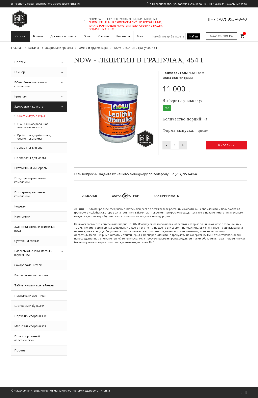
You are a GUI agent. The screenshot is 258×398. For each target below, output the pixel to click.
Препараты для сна (28, 147)
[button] (154, 75)
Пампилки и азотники (30, 295)
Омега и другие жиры (93, 48)
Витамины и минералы (30, 168)
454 (167, 108)
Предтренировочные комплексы (30, 180)
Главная (16, 48)
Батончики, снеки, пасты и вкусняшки (33, 253)
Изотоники (22, 216)
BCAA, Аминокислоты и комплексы (30, 84)
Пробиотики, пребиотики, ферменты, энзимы (34, 136)
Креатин (20, 96)
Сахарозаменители (28, 265)
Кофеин (20, 206)
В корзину (226, 145)
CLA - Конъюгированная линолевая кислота (32, 125)
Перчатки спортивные (30, 316)
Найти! (193, 36)
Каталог (34, 48)
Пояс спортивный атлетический (27, 338)
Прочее (20, 350)
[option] (39, 365)
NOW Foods (196, 73)
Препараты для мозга (30, 158)
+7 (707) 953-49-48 (229, 19)
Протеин (20, 62)
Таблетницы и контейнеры (34, 285)
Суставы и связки (26, 241)
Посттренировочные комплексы (29, 194)
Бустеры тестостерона (31, 275)
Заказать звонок (221, 36)
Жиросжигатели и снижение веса (34, 229)
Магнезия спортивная (30, 326)
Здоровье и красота (59, 48)
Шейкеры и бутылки (29, 306)
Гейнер (19, 72)
